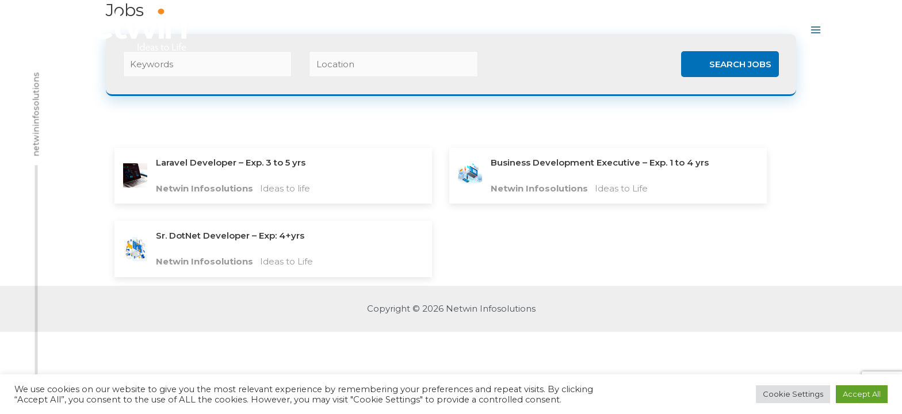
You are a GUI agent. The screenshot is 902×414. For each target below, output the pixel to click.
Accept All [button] (862, 393)
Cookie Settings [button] (793, 393)
